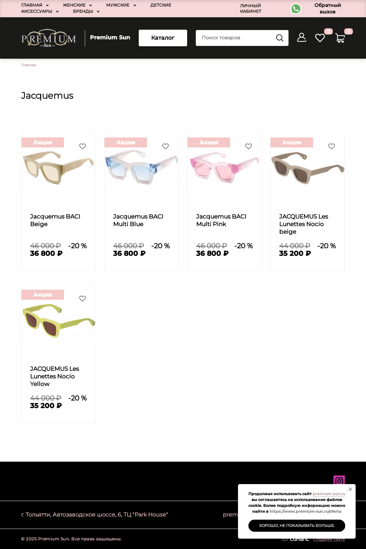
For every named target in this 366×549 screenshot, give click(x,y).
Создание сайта (329, 539)
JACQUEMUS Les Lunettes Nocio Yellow (54, 376)
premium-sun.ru (329, 493)
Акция (42, 142)
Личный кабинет (250, 8)
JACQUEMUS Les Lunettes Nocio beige (303, 224)
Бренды (83, 11)
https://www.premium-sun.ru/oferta (305, 511)
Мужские (117, 5)
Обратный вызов (327, 8)
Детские (160, 5)
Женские (74, 5)
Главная (31, 5)
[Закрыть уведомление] (350, 489)
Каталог (163, 38)
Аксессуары (36, 11)
